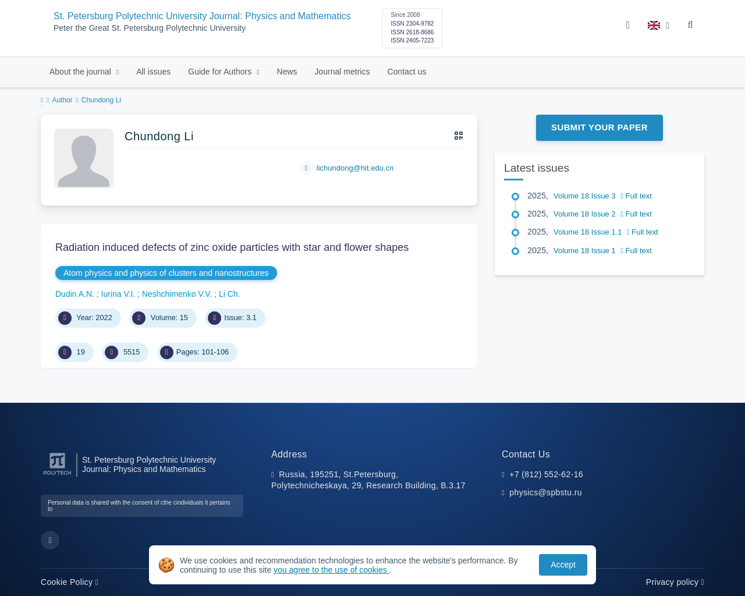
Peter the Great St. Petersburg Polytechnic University (150, 28)
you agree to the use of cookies (331, 569)
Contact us (406, 71)
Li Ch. (229, 294)
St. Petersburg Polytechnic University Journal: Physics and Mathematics (202, 16)
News (287, 71)
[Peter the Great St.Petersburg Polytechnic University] (57, 475)
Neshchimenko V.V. (178, 294)
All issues (153, 71)
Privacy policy (675, 582)
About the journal (81, 71)
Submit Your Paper (599, 127)
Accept (563, 564)
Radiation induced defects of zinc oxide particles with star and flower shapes (232, 247)
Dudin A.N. (76, 294)
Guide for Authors (221, 71)
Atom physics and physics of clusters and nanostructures (166, 273)
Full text (636, 195)
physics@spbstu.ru (545, 492)
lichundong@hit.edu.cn (355, 168)
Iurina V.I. (119, 294)
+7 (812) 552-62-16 (546, 474)
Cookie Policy (69, 582)
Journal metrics (342, 71)
